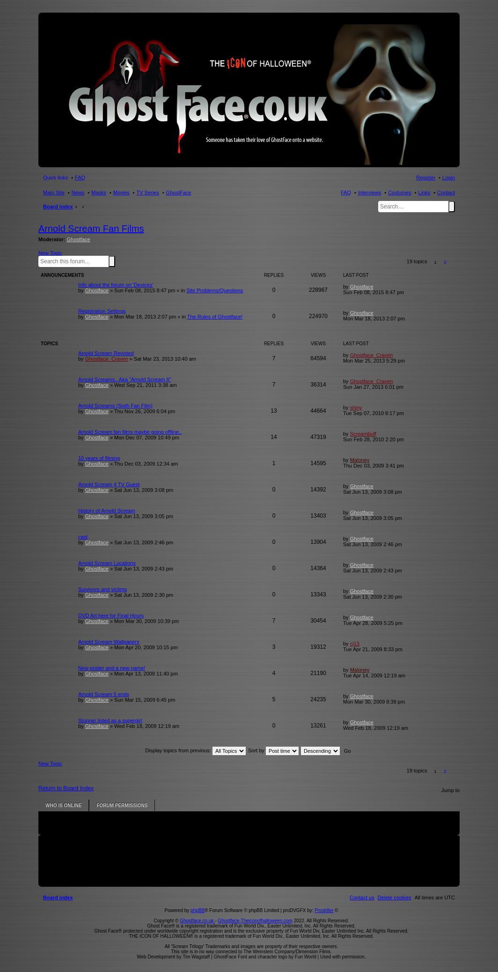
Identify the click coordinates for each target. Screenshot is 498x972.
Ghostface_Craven (106, 359)
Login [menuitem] (448, 177)
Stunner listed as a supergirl (110, 720)
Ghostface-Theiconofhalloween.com (255, 920)
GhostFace (178, 192)
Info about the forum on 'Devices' (115, 285)
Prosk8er (324, 910)
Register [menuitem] (425, 177)
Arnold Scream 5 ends (103, 694)
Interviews (369, 192)
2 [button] (445, 262)
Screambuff (363, 434)
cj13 (354, 643)
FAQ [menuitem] (80, 177)
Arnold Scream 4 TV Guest (108, 484)
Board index (58, 206)
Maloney (360, 460)
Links (424, 192)
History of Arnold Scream (106, 510)
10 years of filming (99, 458)
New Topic (50, 253)
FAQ (346, 192)
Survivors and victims (102, 589)
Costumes (399, 192)
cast (83, 537)
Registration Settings (102, 311)
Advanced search (117, 261)
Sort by (273, 750)
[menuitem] (394, 897)
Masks (98, 192)
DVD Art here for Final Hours (111, 615)
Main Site (54, 192)
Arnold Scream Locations (107, 563)
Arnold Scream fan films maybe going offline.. (130, 432)
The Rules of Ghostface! (215, 316)
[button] (455, 262)
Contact (446, 192)
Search (451, 206)
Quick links (55, 177)
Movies (121, 192)
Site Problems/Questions (214, 290)
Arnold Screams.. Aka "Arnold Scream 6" (124, 379)
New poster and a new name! (111, 668)
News (78, 192)
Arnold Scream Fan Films (91, 228)
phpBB (197, 910)
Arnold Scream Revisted (106, 353)
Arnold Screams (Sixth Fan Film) (115, 405)
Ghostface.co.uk (197, 920)
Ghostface (78, 239)
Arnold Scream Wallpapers (108, 642)
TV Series (147, 192)
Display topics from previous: (195, 750)
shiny (356, 407)
